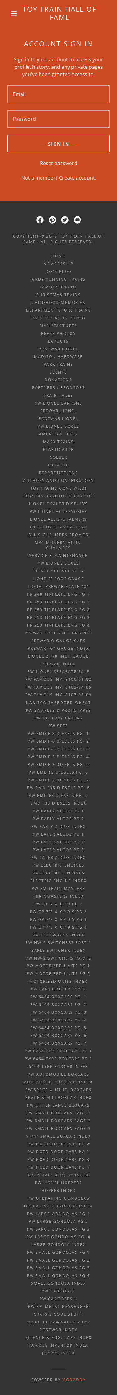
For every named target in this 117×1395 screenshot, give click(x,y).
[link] (59, 13)
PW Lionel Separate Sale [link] (58, 671)
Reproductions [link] (58, 472)
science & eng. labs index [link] (58, 1337)
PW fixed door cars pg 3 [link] (58, 1159)
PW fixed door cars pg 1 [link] (58, 1151)
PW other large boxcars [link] (58, 1105)
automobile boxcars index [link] (58, 1082)
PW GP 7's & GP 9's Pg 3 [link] (58, 919)
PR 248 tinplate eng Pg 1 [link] (58, 594)
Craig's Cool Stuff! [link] (58, 1314)
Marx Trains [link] (58, 441)
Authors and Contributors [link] (58, 480)
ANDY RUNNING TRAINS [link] (58, 279)
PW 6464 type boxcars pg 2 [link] (58, 1058)
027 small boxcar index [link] (58, 1175)
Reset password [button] (58, 163)
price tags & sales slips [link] (58, 1322)
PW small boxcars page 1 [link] (58, 1113)
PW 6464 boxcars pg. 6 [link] (58, 1035)
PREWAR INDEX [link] (58, 664)
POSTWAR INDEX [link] (58, 1329)
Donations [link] (58, 380)
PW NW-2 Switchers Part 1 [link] (58, 942)
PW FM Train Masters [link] (58, 888)
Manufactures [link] (58, 325)
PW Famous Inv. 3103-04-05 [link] (58, 687)
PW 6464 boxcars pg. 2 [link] (58, 1004)
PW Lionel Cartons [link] (58, 403)
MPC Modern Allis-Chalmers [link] (58, 545)
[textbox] (58, 94)
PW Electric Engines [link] (58, 865)
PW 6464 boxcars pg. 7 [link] (58, 1043)
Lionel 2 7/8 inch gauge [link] (58, 656)
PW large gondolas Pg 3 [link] (58, 1229)
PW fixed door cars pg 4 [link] (58, 1167)
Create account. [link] (77, 177)
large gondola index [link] (58, 1244)
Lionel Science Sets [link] (58, 571)
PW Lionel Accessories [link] (58, 511)
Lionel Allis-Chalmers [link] (58, 519)
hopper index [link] (58, 1190)
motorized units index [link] (58, 981)
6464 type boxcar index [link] (58, 1066)
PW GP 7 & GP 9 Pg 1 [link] (58, 904)
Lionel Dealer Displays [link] (58, 503)
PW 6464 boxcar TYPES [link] (58, 989)
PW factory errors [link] (58, 718)
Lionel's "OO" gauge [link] (58, 578)
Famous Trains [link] (58, 287)
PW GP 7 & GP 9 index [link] (58, 935)
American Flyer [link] (58, 434)
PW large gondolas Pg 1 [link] (58, 1213)
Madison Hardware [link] (58, 356)
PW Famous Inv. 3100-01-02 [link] (58, 679)
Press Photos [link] (58, 333)
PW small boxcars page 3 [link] (58, 1128)
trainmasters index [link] (58, 896)
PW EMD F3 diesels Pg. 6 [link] (58, 772)
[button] (13, 13)
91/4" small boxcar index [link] (58, 1136)
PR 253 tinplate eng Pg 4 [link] (58, 625)
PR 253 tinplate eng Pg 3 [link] (58, 617)
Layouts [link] (58, 341)
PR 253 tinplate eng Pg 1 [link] (58, 602)
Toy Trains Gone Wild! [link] (58, 488)
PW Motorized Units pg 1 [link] (58, 966)
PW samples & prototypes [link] (58, 710)
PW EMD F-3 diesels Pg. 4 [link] (58, 756)
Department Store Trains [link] (58, 310)
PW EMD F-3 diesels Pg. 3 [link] (58, 749)
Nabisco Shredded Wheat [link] (58, 702)
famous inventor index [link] (58, 1345)
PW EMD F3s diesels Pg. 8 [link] (58, 787)
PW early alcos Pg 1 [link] (58, 811)
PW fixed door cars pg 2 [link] (58, 1144)
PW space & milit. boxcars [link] (58, 1089)
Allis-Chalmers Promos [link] (58, 534)
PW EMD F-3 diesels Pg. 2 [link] (58, 741)
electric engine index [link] (58, 880)
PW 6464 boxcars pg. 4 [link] (58, 1020)
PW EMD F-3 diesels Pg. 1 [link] (58, 733)
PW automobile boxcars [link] (58, 1074)
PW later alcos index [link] (58, 857)
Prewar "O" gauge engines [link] (58, 633)
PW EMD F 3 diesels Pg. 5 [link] (58, 764)
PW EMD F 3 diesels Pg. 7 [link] (58, 780)
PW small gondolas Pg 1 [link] (58, 1252)
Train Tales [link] (58, 395)
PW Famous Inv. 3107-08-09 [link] (58, 695)
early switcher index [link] (58, 950)
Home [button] (58, 256)
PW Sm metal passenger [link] (58, 1306)
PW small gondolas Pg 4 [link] (58, 1275)
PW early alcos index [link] (58, 826)
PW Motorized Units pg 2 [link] (58, 973)
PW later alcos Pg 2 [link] (58, 842)
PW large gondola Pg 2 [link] (58, 1221)
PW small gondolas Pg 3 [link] (58, 1267)
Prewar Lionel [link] (58, 410)
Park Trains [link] (58, 364)
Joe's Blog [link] (58, 271)
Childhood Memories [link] (58, 302)
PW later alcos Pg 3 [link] (58, 849)
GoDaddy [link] (74, 1379)
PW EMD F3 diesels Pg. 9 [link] (58, 795)
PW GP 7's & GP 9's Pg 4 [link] (58, 927)
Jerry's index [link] (58, 1353)
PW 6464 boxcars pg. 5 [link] (58, 1027)
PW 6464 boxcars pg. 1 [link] (58, 996)
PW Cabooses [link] (58, 1291)
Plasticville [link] (58, 449)
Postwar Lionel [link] (58, 349)
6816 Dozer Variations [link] (58, 527)
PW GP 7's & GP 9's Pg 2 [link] (58, 911)
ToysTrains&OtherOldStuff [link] (58, 496)
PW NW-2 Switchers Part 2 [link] (58, 958)
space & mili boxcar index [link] (58, 1097)
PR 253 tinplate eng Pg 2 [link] (58, 609)
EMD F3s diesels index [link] (58, 803)
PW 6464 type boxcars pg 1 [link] (58, 1051)
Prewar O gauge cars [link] (58, 640)
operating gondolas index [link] (58, 1206)
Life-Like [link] (58, 465)
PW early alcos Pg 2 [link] (58, 818)
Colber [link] (58, 457)
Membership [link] (58, 263)
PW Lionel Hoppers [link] (58, 1182)
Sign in (58, 144)
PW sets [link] (58, 725)
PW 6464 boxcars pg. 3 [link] (58, 1012)
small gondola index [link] (58, 1283)
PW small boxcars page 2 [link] (58, 1120)
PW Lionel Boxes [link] (58, 426)
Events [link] (58, 372)
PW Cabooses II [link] (58, 1298)
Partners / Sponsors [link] (58, 387)
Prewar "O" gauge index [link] (58, 648)
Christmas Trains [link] (58, 294)
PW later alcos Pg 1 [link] (58, 834)
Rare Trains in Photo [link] (58, 318)
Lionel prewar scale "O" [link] (58, 586)
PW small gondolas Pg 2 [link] (58, 1260)
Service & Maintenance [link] (58, 555)
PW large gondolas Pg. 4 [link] (58, 1237)
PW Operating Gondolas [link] (58, 1198)
